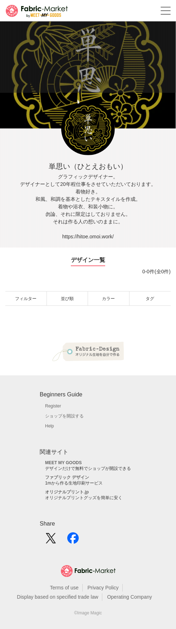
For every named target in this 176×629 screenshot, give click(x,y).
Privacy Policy (102, 587)
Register (53, 406)
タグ (150, 298)
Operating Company (129, 597)
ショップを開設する (64, 416)
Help (49, 425)
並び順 (67, 298)
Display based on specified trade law (57, 597)
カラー (108, 298)
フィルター (25, 298)
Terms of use (64, 587)
